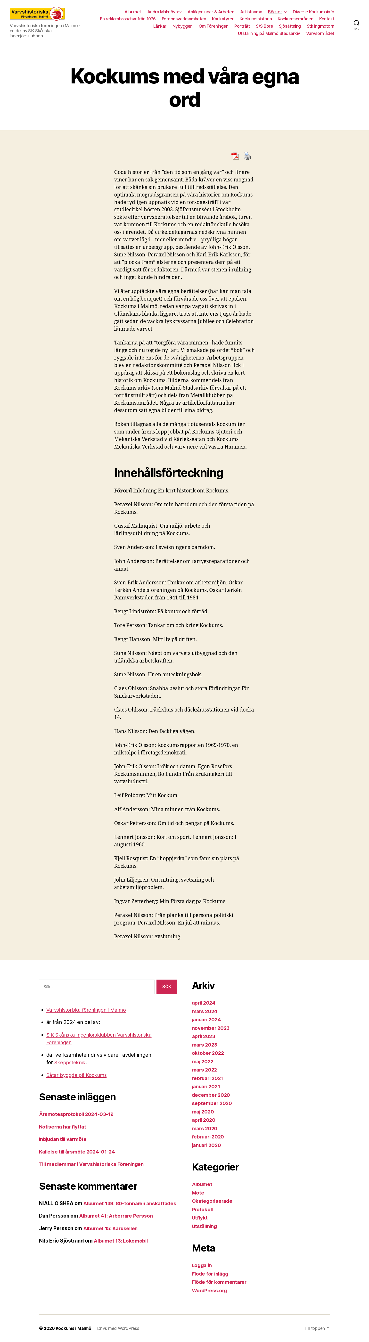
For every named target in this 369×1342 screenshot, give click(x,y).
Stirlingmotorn (320, 26)
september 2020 (212, 1103)
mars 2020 (205, 1128)
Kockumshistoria (256, 18)
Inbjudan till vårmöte (64, 1139)
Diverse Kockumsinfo (313, 11)
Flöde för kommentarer (220, 1282)
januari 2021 (207, 1086)
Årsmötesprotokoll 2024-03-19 (77, 1114)
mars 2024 (205, 1011)
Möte (198, 1193)
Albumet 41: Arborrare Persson (117, 1223)
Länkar (159, 26)
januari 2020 (207, 1145)
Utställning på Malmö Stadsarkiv (269, 33)
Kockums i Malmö (74, 1328)
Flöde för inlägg (211, 1274)
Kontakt (326, 18)
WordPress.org (210, 1290)
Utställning (205, 1226)
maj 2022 (203, 1061)
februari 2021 (208, 1078)
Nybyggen (182, 26)
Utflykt (200, 1218)
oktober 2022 (208, 1053)
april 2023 (204, 1036)
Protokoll (203, 1209)
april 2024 (204, 1003)
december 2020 (211, 1095)
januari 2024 (207, 1019)
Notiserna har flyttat (63, 1127)
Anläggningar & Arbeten (211, 11)
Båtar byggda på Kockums (77, 1075)
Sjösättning (290, 26)
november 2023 (211, 1028)
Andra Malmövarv (164, 11)
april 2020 (204, 1120)
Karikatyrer (223, 18)
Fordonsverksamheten (184, 18)
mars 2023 (205, 1045)
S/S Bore (264, 26)
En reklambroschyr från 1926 (128, 18)
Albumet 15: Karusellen (111, 1236)
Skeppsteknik (70, 1062)
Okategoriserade (213, 1201)
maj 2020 (203, 1112)
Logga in (202, 1265)
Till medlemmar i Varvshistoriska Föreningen (93, 1164)
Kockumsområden (295, 18)
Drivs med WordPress (119, 1328)
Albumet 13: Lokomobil (121, 1248)
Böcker (275, 11)
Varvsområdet (320, 33)
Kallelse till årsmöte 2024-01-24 (78, 1152)
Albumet (132, 11)
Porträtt (242, 26)
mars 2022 (205, 1070)
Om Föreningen (214, 26)
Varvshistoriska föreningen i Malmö (87, 1010)
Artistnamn (251, 11)
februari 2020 (209, 1137)
